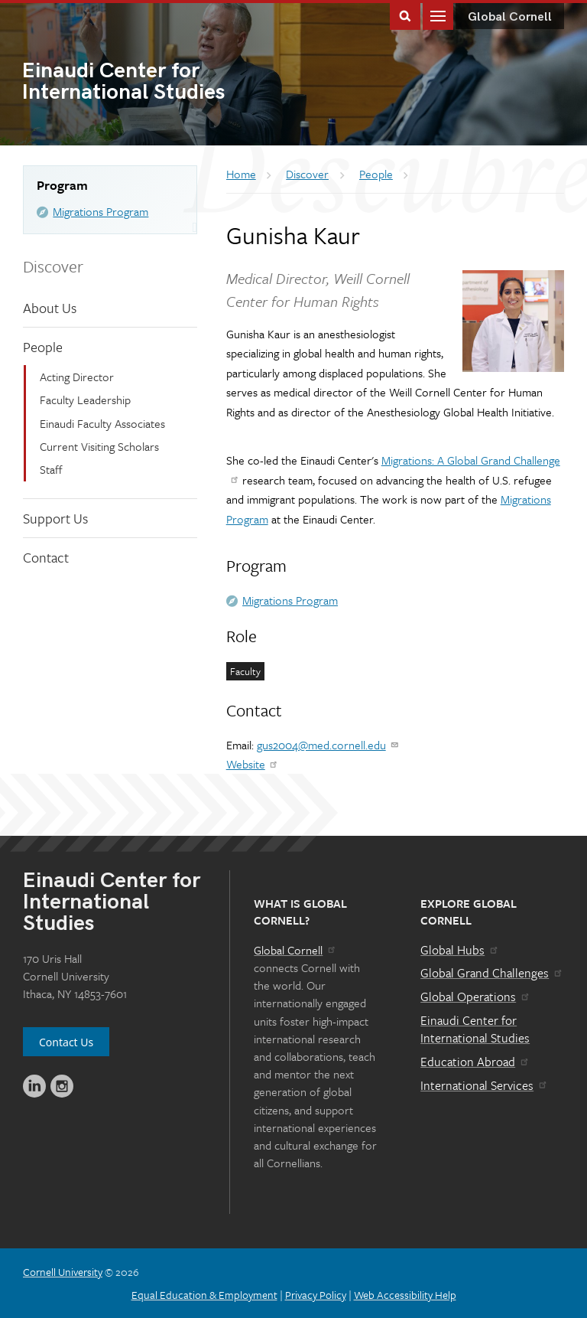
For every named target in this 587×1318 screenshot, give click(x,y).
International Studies (158, 82)
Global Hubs (459, 950)
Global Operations (475, 996)
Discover (53, 266)
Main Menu (438, 15)
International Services (484, 1085)
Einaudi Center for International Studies (475, 1029)
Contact (46, 557)
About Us (49, 308)
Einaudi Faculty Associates (102, 423)
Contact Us (66, 1042)
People (43, 347)
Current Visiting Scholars (99, 446)
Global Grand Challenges (491, 973)
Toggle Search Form (405, 15)
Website (252, 763)
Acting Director (77, 376)
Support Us (55, 518)
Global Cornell (510, 17)
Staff (51, 469)
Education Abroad (475, 1061)
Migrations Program (100, 211)
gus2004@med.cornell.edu (328, 744)
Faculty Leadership (85, 399)
